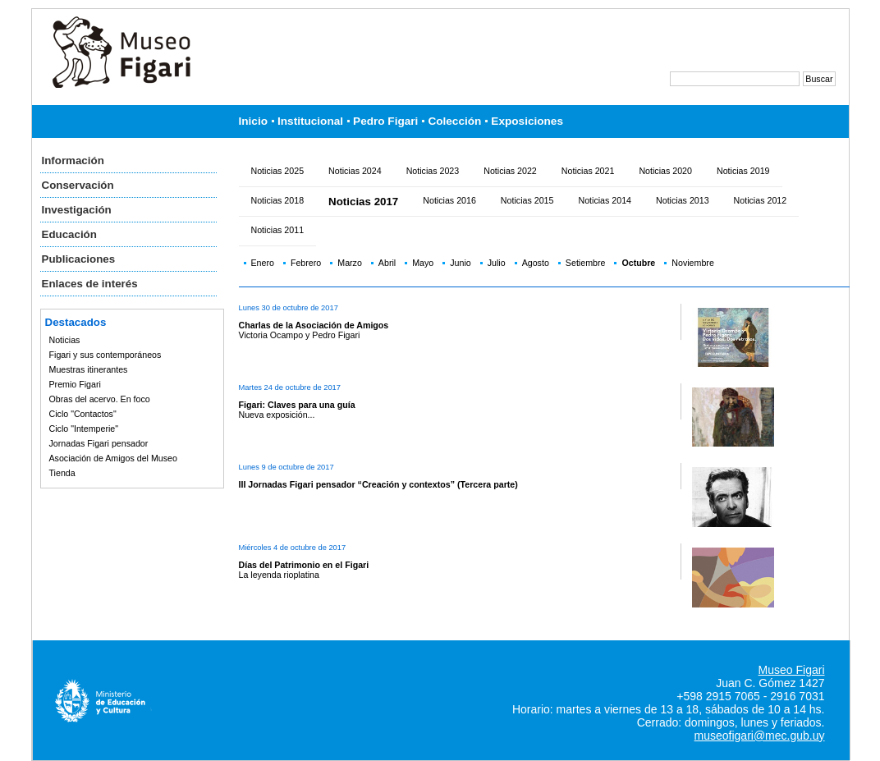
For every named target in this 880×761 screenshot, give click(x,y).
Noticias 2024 (355, 171)
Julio (497, 263)
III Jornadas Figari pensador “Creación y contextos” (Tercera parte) (378, 484)
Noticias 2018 (278, 200)
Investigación (77, 210)
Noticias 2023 (433, 171)
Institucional (310, 121)
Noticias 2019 (743, 171)
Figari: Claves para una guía (297, 405)
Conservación (78, 185)
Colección (454, 121)
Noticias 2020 (665, 171)
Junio (460, 263)
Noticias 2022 (510, 171)
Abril (387, 263)
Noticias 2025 (278, 171)
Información (73, 160)
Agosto (535, 263)
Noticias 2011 (278, 230)
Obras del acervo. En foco (99, 399)
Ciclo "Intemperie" (84, 428)
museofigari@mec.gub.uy (759, 735)
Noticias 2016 (449, 200)
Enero (262, 263)
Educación (69, 234)
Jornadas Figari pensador (99, 443)
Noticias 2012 (760, 200)
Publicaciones (79, 259)
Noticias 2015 (527, 200)
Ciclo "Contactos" (83, 414)
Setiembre (586, 263)
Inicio (253, 121)
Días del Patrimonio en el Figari (304, 565)
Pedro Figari (385, 121)
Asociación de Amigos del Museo (113, 458)
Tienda (62, 473)
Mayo (422, 263)
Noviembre (692, 263)
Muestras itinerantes (88, 369)
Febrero (306, 263)
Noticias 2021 (588, 171)
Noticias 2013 (682, 200)
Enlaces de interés (90, 283)
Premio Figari (75, 384)
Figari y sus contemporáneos (105, 355)
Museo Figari (792, 669)
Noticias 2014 (604, 200)
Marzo (349, 263)
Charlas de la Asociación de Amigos (314, 325)
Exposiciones (527, 121)
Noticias (64, 340)
